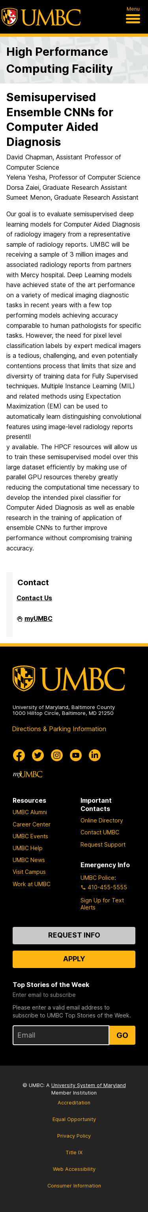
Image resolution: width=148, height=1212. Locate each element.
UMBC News (29, 860)
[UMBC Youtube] (75, 755)
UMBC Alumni (30, 812)
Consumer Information (74, 1186)
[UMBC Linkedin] (94, 755)
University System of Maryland (88, 1085)
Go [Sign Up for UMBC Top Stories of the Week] (122, 1035)
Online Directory (102, 820)
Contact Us (34, 598)
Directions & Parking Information (59, 729)
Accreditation (74, 1103)
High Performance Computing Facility (59, 60)
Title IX (74, 1152)
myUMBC (38, 622)
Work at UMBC (32, 884)
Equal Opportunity (74, 1119)
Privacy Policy (74, 1136)
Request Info (74, 935)
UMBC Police (97, 877)
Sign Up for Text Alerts (102, 904)
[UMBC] (41, 17)
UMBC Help (28, 848)
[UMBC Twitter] (38, 755)
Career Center (32, 824)
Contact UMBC (100, 832)
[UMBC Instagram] (57, 755)
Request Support (103, 844)
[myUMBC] (27, 774)
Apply (74, 959)
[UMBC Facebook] (19, 755)
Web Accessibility (74, 1169)
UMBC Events (30, 836)
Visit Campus (29, 871)
